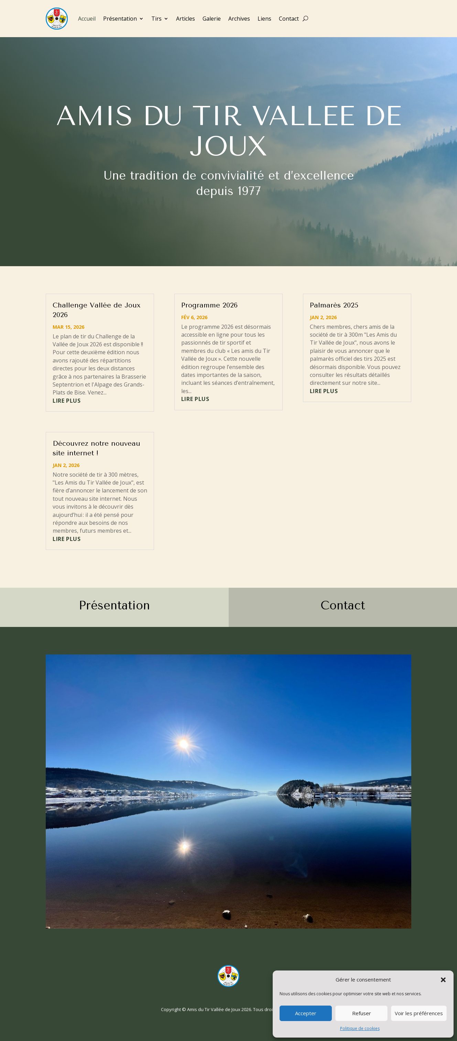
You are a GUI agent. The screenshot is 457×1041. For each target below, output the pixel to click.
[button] (443, 979)
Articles (185, 18)
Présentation (120, 18)
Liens (264, 18)
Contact (289, 18)
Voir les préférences (419, 1013)
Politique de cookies (360, 1028)
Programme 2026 (209, 305)
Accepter (305, 1013)
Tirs (156, 18)
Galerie (212, 18)
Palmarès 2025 (334, 305)
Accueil (87, 18)
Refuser (361, 1013)
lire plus (67, 400)
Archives (239, 18)
